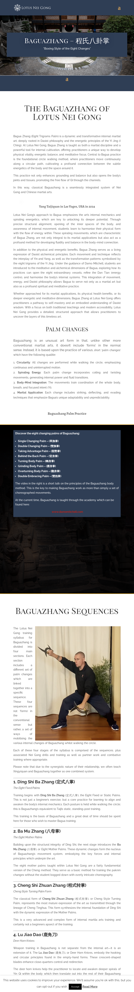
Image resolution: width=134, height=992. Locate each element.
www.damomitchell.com (67, 511)
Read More (90, 986)
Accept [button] (75, 986)
